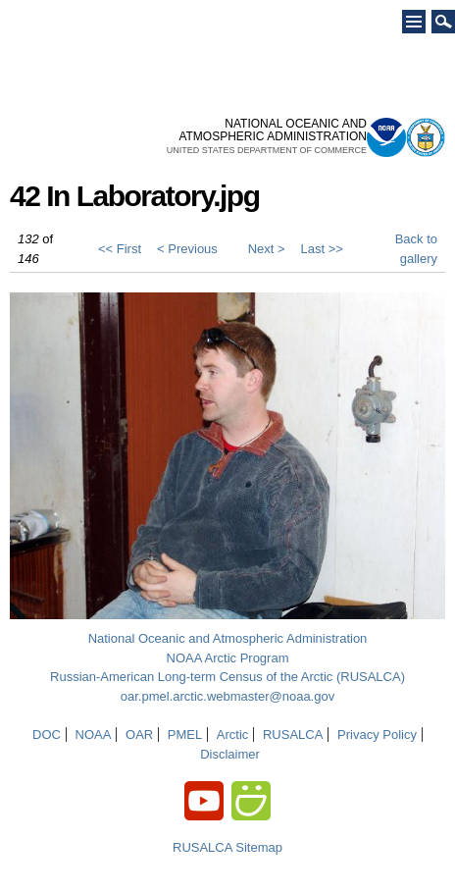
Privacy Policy (377, 734)
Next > (266, 248)
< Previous (187, 248)
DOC (46, 734)
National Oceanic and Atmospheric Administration (228, 638)
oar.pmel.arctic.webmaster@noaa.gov (227, 696)
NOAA (94, 734)
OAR (139, 734)
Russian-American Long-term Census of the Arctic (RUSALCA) (227, 676)
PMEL (185, 734)
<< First (119, 248)
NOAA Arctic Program (228, 658)
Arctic (233, 734)
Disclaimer (230, 754)
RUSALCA (293, 734)
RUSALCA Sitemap (227, 847)
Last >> (322, 248)
